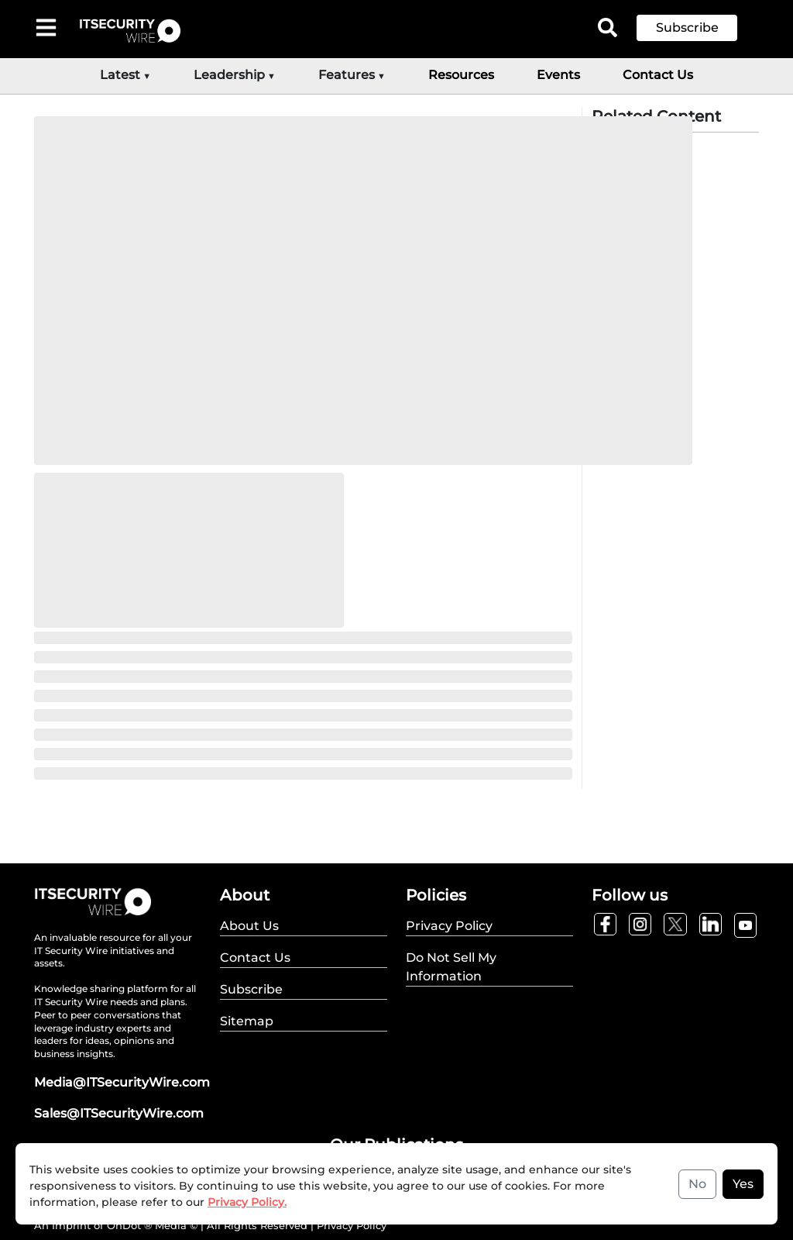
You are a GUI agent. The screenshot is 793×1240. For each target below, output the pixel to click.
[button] (698, 28)
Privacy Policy (351, 1225)
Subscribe (687, 27)
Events (558, 74)
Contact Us (658, 74)
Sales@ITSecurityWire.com (119, 1113)
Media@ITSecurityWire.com (122, 1082)
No (697, 1183)
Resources (461, 74)
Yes (743, 1183)
